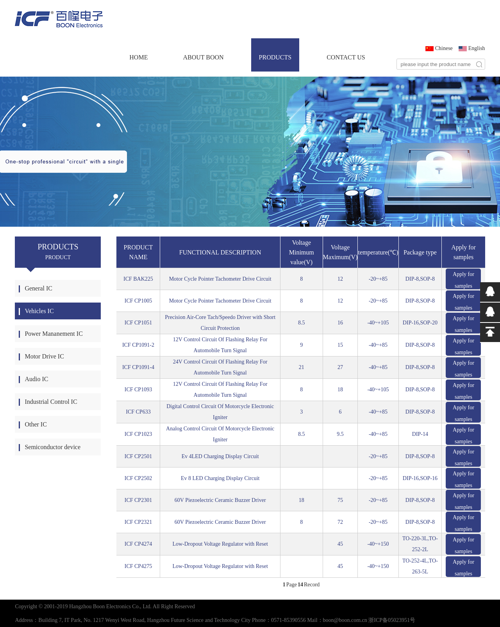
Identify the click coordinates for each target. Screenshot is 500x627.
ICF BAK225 (138, 279)
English (476, 48)
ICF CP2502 (138, 478)
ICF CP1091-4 (138, 367)
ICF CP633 (138, 412)
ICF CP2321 (138, 522)
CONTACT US (346, 57)
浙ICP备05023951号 (391, 620)
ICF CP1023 (138, 434)
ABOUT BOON (203, 57)
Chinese (444, 48)
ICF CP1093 (138, 389)
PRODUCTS (275, 57)
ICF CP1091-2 (138, 345)
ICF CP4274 (138, 544)
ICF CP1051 (138, 323)
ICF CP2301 (138, 500)
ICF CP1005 (138, 301)
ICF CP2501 (138, 456)
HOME (138, 57)
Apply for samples (463, 280)
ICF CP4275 (138, 566)
